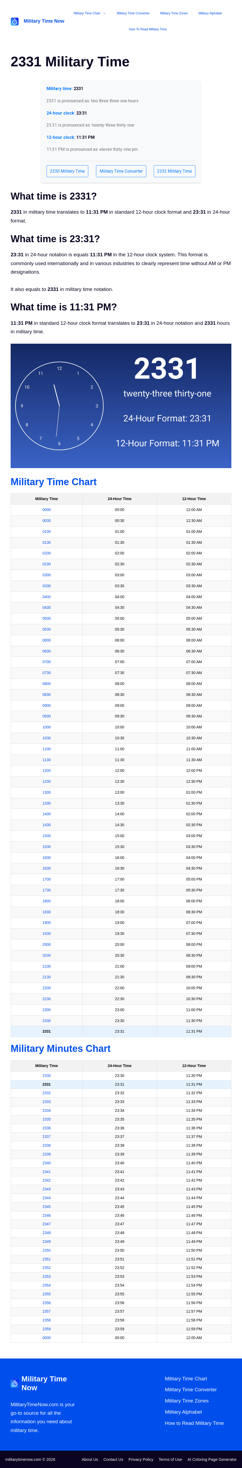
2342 (47, 1180)
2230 (47, 999)
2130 (47, 977)
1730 (47, 890)
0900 (47, 705)
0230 (47, 564)
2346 (47, 1215)
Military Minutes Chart (61, 1048)
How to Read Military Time (148, 29)
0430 (47, 607)
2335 (47, 1119)
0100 (47, 531)
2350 (47, 1250)
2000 (47, 944)
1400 (47, 814)
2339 (47, 1154)
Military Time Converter (133, 13)
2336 (47, 1128)
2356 (47, 1303)
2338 (47, 1145)
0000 (47, 510)
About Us (90, 1459)
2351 (47, 1259)
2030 (47, 955)
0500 (47, 618)
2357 (47, 1311)
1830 (47, 912)
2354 (47, 1285)
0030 (47, 520)
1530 (47, 847)
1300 (47, 792)
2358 (47, 1320)
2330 (47, 1021)
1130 (47, 760)
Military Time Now (44, 21)
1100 (47, 749)
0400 (47, 597)
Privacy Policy (140, 1459)
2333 (47, 1102)
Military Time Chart (92, 13)
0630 (47, 651)
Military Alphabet (210, 13)
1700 (47, 879)
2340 (47, 1163)
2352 (47, 1268)
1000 (47, 727)
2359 (47, 1329)
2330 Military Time (67, 171)
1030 (47, 738)
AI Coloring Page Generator (212, 1459)
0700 (47, 662)
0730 (47, 673)
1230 (47, 781)
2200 (47, 988)
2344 (47, 1198)
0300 (47, 575)
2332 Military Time (174, 171)
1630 (47, 868)
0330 (47, 586)
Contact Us (113, 1459)
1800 (47, 901)
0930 (47, 716)
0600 (47, 640)
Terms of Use (170, 1459)
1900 (47, 922)
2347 (47, 1224)
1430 (47, 825)
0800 (47, 684)
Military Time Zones (174, 13)
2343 (47, 1189)
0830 (47, 694)
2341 (47, 1172)
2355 (47, 1294)
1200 (47, 770)
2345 (47, 1207)
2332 (47, 1093)
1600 (47, 857)
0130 (47, 542)
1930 (47, 933)
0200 (47, 553)
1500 (47, 836)
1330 (47, 803)
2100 (47, 966)
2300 (47, 1010)
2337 (47, 1136)
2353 (47, 1276)
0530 (47, 629)
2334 (47, 1110)
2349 (47, 1241)
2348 (47, 1233)
